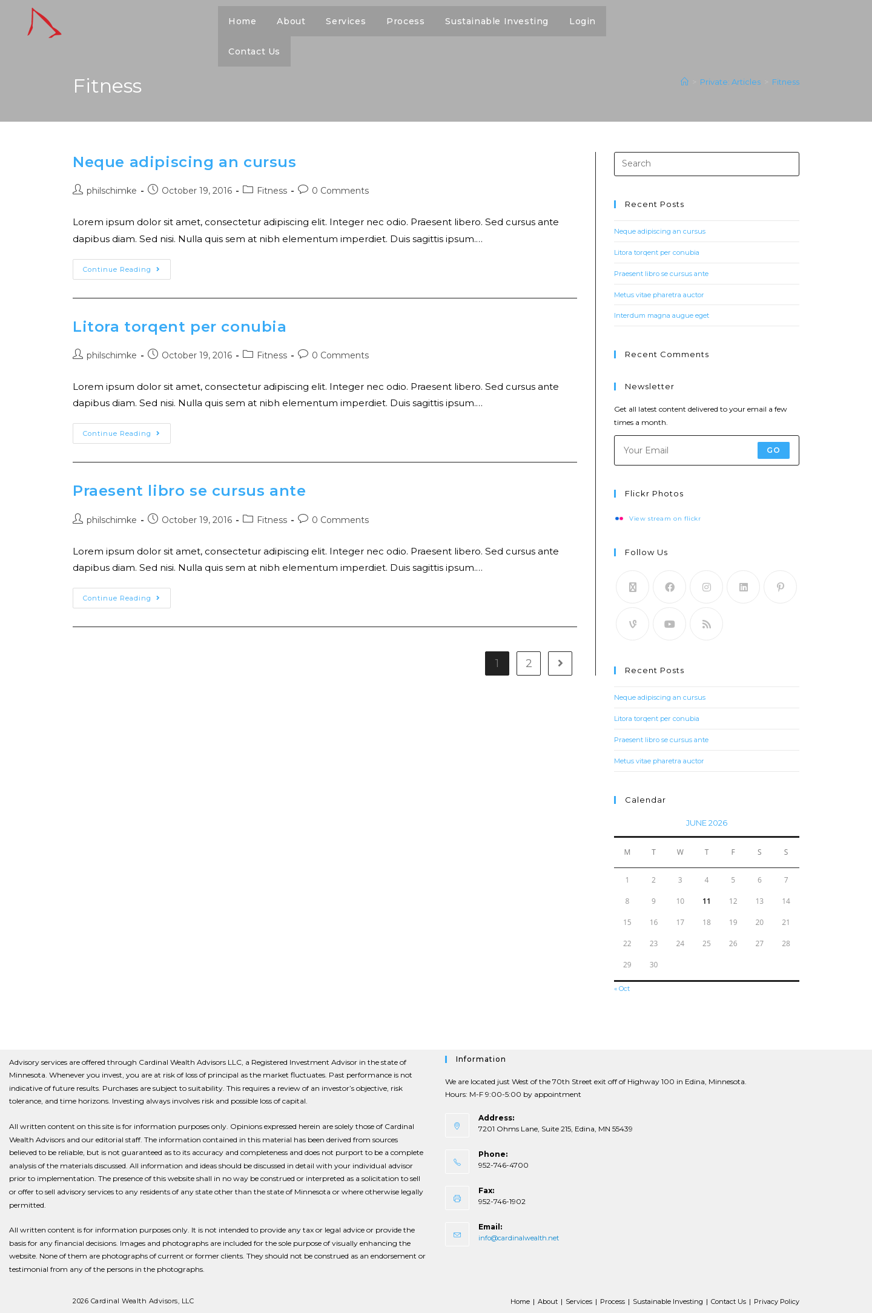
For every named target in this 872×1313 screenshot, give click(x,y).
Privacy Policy (774, 1298)
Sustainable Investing (658, 1298)
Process (600, 1298)
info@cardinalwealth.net (521, 1235)
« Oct (623, 986)
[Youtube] (669, 623)
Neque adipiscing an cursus (185, 162)
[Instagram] (706, 586)
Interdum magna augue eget (665, 314)
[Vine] (632, 623)
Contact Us (722, 1298)
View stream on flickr (666, 518)
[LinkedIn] (743, 586)
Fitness (785, 82)
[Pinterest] (780, 586)
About (532, 1298)
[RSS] (706, 623)
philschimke (112, 190)
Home (503, 1298)
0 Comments (340, 190)
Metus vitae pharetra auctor (663, 293)
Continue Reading (127, 268)
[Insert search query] (706, 164)
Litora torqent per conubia (180, 328)
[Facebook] (669, 586)
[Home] (685, 82)
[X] (632, 586)
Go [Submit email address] (774, 448)
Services (565, 1298)
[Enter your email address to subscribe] (706, 449)
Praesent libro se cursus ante (189, 495)
